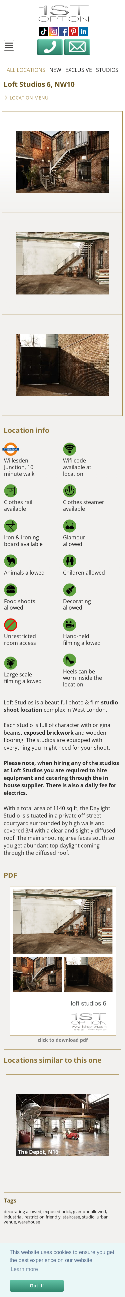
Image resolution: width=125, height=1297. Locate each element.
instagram (53, 31)
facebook (63, 31)
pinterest (73, 31)
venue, (11, 1222)
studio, (89, 1217)
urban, (103, 1217)
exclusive (78, 70)
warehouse (29, 1222)
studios (107, 70)
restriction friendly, (43, 1217)
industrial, (14, 1217)
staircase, (72, 1217)
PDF (10, 875)
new (55, 70)
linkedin (83, 31)
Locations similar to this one (52, 1060)
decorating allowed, (23, 1211)
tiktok (43, 31)
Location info (26, 430)
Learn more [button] (24, 1269)
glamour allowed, (90, 1211)
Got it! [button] (37, 1285)
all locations (26, 70)
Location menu (26, 98)
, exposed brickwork (47, 732)
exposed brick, (58, 1211)
